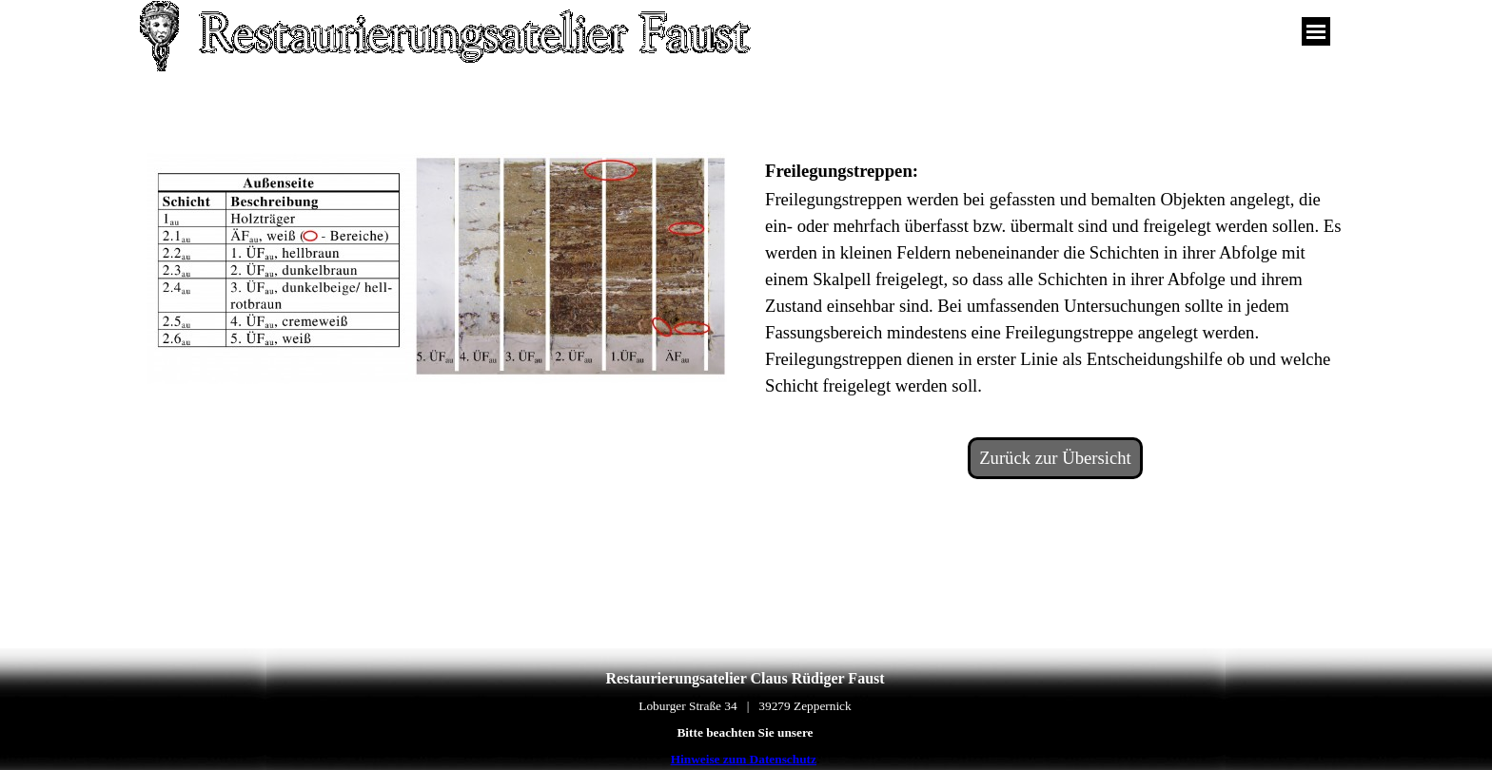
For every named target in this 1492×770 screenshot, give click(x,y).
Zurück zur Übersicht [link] (1055, 458)
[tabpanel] (1055, 275)
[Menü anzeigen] (1316, 31)
